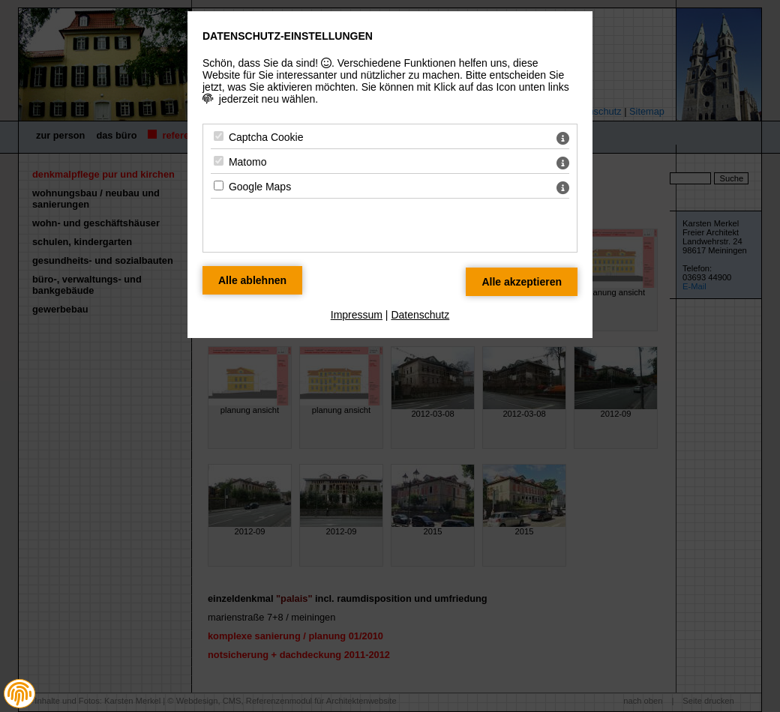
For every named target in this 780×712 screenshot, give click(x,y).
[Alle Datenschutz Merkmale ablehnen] (252, 280)
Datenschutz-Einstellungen (287, 36)
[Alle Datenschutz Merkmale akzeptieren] (522, 282)
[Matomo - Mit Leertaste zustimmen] (219, 161)
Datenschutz (420, 315)
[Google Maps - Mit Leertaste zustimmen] (219, 185)
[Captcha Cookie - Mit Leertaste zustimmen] (219, 136)
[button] (20, 694)
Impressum (356, 315)
